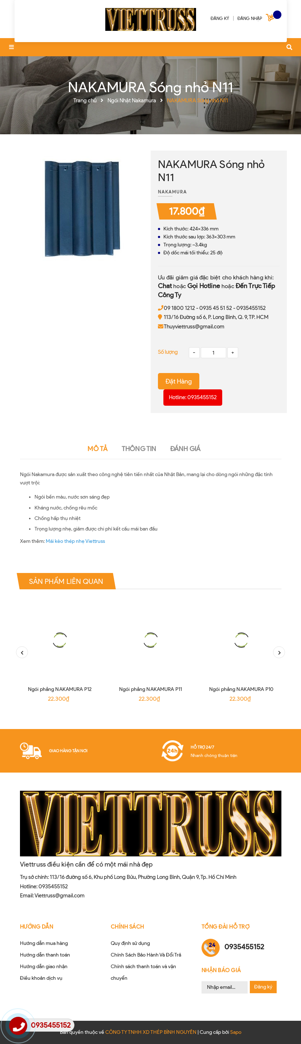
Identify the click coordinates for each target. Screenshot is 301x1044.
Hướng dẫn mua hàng (44, 943)
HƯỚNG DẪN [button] (36, 927)
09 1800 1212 (179, 308)
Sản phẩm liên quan (66, 581)
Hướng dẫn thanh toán (45, 955)
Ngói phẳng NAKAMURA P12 (59, 689)
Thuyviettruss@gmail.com (194, 326)
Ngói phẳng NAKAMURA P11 (150, 689)
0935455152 (251, 308)
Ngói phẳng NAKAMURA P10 (241, 689)
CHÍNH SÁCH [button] (127, 927)
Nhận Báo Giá (221, 970)
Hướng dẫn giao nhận (44, 966)
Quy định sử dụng (130, 943)
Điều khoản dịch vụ (41, 978)
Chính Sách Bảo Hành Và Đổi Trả (146, 955)
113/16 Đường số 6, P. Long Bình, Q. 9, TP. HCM (216, 317)
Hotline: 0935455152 (193, 397)
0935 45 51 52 (215, 308)
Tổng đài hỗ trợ (226, 927)
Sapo (235, 1032)
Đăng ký (263, 987)
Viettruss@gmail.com (59, 895)
